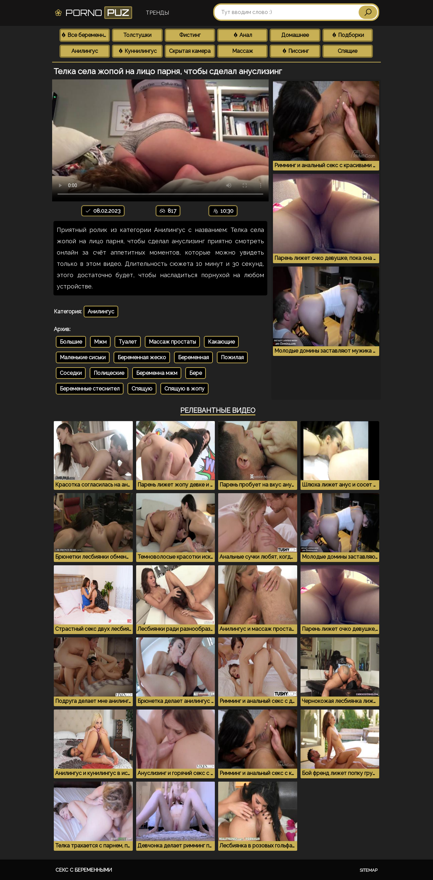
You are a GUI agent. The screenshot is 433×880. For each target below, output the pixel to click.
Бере (195, 373)
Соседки (71, 373)
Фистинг (190, 35)
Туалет (128, 342)
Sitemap (369, 870)
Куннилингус (137, 51)
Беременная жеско (142, 357)
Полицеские (109, 373)
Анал (242, 35)
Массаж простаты (172, 342)
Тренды (157, 13)
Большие (71, 342)
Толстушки (137, 35)
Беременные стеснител (90, 388)
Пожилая (232, 357)
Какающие (221, 342)
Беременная (193, 357)
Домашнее (295, 35)
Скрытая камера (190, 51)
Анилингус (84, 51)
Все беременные (85, 35)
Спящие (347, 51)
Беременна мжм (156, 373)
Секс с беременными (83, 870)
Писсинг (295, 51)
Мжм (100, 342)
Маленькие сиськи (83, 357)
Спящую (141, 388)
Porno (93, 12)
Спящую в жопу (184, 388)
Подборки (347, 35)
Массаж (242, 51)
